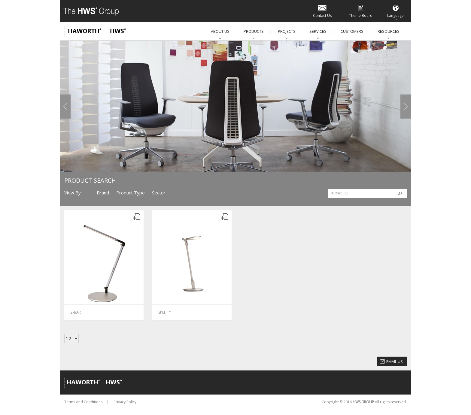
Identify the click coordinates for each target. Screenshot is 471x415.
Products (254, 31)
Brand (103, 193)
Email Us (394, 361)
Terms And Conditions (83, 401)
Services (318, 31)
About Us (220, 31)
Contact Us (322, 10)
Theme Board (360, 10)
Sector (159, 193)
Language (395, 10)
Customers (352, 31)
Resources (389, 31)
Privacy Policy (125, 401)
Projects (287, 31)
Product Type (130, 193)
